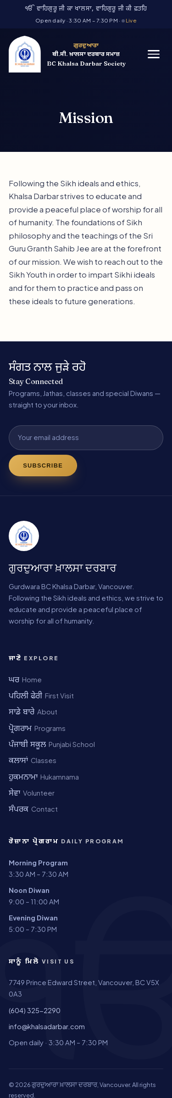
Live (129, 20)
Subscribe (43, 465)
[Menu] (153, 54)
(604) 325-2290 (35, 1010)
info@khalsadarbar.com (47, 1026)
